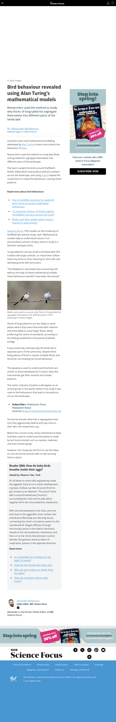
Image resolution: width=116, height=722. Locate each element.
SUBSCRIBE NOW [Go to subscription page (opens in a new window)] (87, 171)
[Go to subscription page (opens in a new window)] (88, 152)
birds (24, 148)
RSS (49, 411)
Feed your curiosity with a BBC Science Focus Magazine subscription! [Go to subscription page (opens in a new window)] (88, 161)
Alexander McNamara (28, 600)
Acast (25, 411)
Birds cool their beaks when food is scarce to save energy (33, 221)
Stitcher (42, 411)
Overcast (57, 411)
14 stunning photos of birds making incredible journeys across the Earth (33, 213)
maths (45, 175)
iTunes (33, 411)
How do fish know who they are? (33, 565)
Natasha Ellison (15, 231)
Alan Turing (28, 144)
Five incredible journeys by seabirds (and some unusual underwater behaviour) (33, 203)
